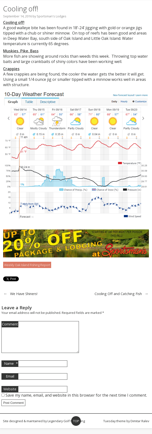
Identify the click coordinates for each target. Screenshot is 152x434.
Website (9, 395)
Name (11, 369)
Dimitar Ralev (140, 427)
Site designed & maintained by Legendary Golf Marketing (44, 427)
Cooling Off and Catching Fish (118, 293)
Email (10, 382)
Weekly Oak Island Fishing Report (27, 265)
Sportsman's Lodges (51, 16)
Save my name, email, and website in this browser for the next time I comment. (76, 401)
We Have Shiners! (23, 293)
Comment (10, 324)
